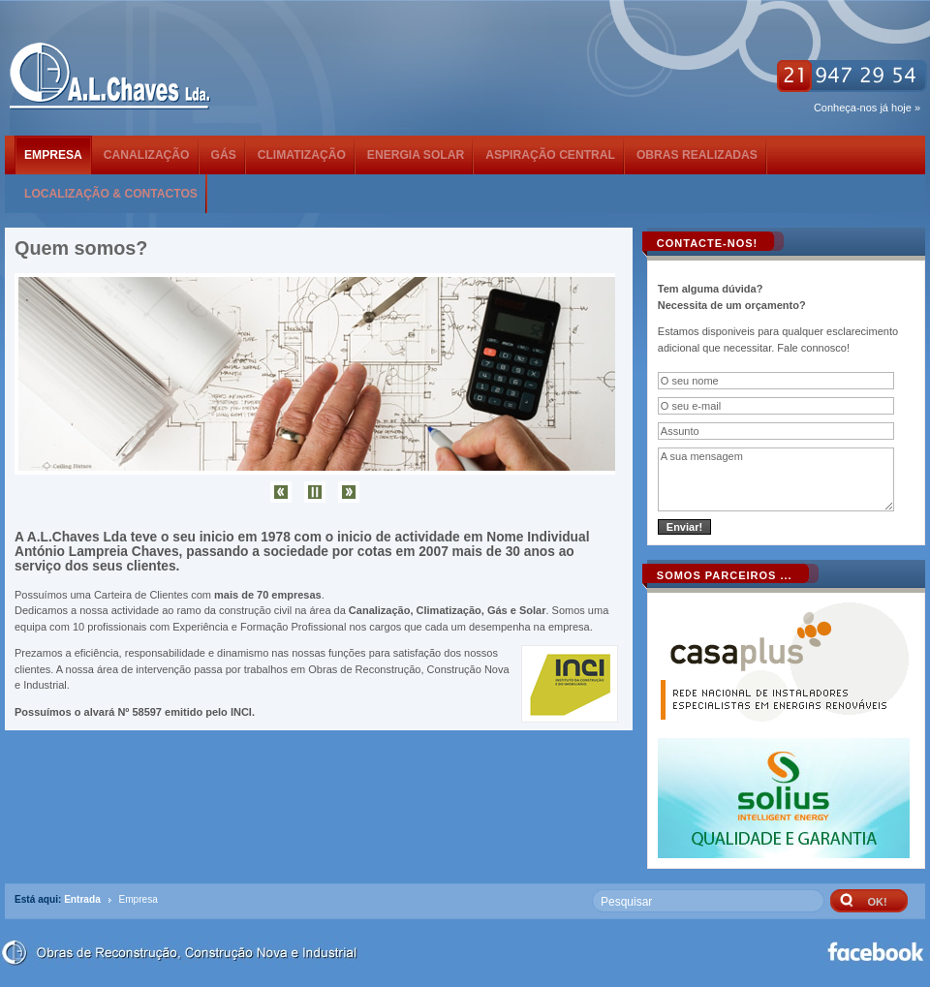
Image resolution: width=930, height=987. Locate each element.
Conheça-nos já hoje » (867, 107)
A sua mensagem (776, 479)
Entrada (82, 899)
